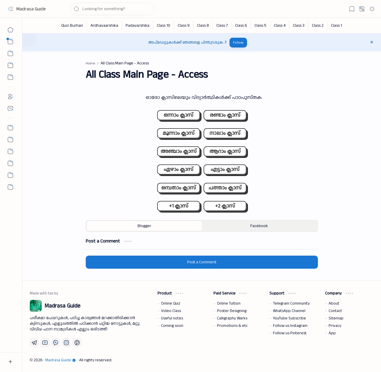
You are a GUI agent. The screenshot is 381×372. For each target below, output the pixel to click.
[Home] (10, 30)
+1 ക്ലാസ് (178, 206)
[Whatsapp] (55, 342)
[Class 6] (241, 25)
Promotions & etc (232, 326)
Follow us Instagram (290, 326)
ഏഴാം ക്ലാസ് (178, 169)
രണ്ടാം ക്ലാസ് (225, 115)
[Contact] (10, 108)
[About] (10, 96)
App (332, 333)
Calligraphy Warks (232, 318)
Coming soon (172, 326)
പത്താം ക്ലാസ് (225, 187)
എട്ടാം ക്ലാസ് (225, 169)
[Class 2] (317, 25)
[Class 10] (163, 25)
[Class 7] (222, 25)
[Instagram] (66, 342)
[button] (10, 8)
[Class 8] (203, 25)
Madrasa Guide (31, 9)
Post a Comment (201, 262)
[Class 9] (183, 25)
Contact (335, 311)
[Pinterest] (77, 342)
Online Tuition (229, 303)
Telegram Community (291, 303)
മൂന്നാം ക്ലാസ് (178, 133)
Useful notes (172, 318)
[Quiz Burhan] (72, 25)
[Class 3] (298, 25)
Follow (238, 42)
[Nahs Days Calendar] (10, 139)
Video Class (171, 311)
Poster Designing (231, 311)
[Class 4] (279, 25)
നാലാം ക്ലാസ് (225, 133)
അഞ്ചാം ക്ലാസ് (178, 151)
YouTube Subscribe (289, 318)
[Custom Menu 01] (10, 65)
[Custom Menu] (10, 77)
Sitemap (336, 318)
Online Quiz (170, 303)
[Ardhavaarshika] (104, 25)
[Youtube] (44, 342)
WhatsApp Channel (289, 311)
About (334, 303)
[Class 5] (260, 25)
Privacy (335, 326)
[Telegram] (34, 342)
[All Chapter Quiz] (10, 151)
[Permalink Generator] (10, 128)
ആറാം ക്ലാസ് (225, 151)
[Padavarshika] (137, 25)
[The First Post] (10, 163)
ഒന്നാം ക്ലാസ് (178, 115)
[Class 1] (336, 25)
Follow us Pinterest (290, 333)
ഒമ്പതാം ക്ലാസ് (178, 187)
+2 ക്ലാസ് (225, 206)
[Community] (10, 175)
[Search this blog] (112, 9)
